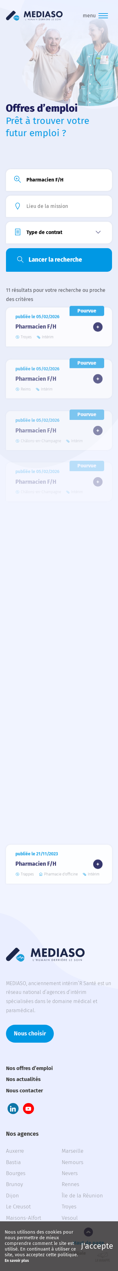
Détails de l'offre (98, 324)
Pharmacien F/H (35, 324)
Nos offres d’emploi (29, 1068)
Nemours (72, 1162)
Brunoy (14, 1184)
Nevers (70, 1173)
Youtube (28, 1108)
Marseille (72, 1151)
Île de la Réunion (82, 1195)
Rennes (70, 1184)
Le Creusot (18, 1206)
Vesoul (70, 1218)
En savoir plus (17, 1260)
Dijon (12, 1195)
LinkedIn (13, 1108)
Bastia (13, 1162)
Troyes (69, 1206)
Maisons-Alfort (23, 1218)
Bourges (15, 1173)
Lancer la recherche (55, 259)
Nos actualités (23, 1079)
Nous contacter (24, 1090)
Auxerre (15, 1151)
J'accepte (97, 1246)
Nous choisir (30, 1033)
